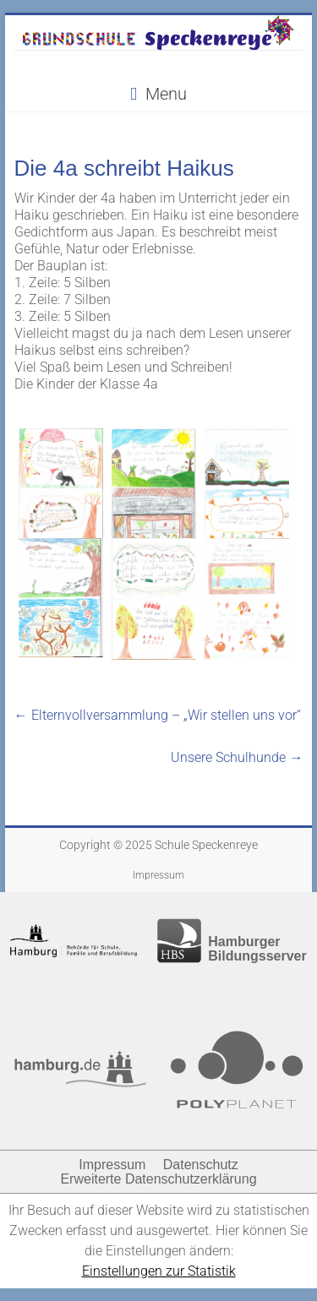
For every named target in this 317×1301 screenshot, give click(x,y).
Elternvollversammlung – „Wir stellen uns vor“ (157, 715)
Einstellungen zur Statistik (159, 1271)
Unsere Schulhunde (237, 757)
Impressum (158, 875)
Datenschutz (200, 1164)
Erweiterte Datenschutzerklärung (158, 1179)
